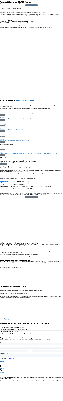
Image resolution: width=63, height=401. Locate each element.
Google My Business (46, 251)
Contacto (54, 1)
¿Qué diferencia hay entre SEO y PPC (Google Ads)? (10, 331)
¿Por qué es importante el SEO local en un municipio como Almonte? (13, 327)
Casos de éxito (49, 1)
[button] (31, 327)
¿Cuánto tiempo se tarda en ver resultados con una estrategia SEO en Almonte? (14, 329)
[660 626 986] (1, 366)
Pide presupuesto (3, 164)
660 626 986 (2, 368)
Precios (44, 1)
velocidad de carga (24, 245)
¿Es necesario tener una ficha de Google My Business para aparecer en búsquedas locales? (16, 333)
